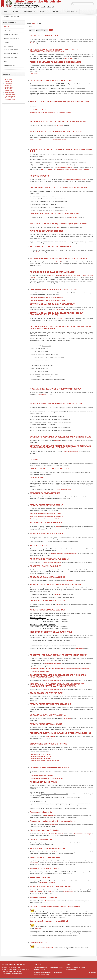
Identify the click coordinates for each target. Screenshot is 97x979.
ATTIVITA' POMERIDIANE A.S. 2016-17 (46, 505)
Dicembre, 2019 (10, 94)
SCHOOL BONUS (37, 478)
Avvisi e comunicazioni (40, 877)
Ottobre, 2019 (9, 98)
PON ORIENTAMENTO (39, 176)
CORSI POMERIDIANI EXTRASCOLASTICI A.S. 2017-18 (53, 289)
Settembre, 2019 (10, 99)
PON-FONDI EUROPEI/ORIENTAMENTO (75, 179)
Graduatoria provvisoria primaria (41, 758)
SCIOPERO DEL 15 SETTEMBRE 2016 (46, 523)
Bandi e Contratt (50, 736)
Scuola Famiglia (29, 11)
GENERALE (70, 167)
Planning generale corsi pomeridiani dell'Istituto (45, 519)
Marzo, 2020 (8, 90)
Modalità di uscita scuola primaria (44, 868)
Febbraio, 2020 (9, 92)
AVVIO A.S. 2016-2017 (39, 545)
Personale (55, 11)
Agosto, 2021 (9, 81)
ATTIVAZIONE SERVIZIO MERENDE (45, 493)
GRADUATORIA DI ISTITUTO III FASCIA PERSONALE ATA (54, 214)
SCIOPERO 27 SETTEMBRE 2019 (44, 36)
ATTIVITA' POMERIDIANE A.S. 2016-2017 (47, 533)
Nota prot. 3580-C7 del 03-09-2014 (41, 754)
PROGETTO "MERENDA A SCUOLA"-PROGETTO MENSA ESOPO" (58, 655)
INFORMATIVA (62, 167)
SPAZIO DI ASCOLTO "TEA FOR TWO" (46, 693)
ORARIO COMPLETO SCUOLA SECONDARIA (49, 469)
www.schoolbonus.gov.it (64, 489)
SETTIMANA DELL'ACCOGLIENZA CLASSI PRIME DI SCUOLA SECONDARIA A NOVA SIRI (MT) (56, 314)
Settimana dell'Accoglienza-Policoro (45, 857)
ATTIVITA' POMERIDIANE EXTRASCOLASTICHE (50, 704)
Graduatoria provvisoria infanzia (41, 756)
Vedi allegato (38, 928)
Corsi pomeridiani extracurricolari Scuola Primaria (45, 513)
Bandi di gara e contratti (71, 451)
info (50, 891)
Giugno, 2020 (9, 87)
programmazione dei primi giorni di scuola (63, 553)
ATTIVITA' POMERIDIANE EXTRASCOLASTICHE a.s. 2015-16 (56, 584)
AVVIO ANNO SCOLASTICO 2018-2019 (46, 231)
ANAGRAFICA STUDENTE (50, 112)
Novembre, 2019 (10, 96)
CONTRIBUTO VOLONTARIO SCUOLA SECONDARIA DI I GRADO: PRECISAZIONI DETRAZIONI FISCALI (58, 676)
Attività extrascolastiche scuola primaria (47, 848)
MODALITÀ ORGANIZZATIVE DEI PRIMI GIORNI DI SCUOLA (55, 389)
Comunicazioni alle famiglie (52, 562)
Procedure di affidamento (41, 812)
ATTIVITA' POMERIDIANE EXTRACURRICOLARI (50, 886)
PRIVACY (6, 42)
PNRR (5, 61)
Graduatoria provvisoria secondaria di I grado (45, 760)
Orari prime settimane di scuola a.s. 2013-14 (49, 921)
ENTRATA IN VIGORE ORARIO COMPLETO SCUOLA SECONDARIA (59, 258)
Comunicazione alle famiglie (83, 834)
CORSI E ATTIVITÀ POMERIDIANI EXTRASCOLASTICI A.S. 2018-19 (58, 188)
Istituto (15, 11)
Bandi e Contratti (49, 815)
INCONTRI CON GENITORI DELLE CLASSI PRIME (51, 632)
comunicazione (35, 862)
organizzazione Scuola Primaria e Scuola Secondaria (47, 778)
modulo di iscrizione (36, 891)
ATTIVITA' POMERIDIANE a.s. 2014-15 (46, 724)
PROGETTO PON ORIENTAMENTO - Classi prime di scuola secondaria (60, 101)
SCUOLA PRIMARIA (36, 140)
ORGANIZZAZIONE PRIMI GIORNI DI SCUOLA (49, 767)
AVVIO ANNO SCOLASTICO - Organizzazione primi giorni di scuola (59, 224)
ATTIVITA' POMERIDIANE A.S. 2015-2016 (47, 610)
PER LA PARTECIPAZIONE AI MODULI (77, 169)
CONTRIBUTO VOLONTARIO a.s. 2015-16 (47, 601)
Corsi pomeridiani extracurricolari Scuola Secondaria (46, 516)
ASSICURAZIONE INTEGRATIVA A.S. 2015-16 (49, 559)
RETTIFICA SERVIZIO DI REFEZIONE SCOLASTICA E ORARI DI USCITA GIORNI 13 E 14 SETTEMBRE (60, 327)
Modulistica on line (51, 901)
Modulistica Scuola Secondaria (43, 897)
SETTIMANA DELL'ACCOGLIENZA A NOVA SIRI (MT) (52, 304)
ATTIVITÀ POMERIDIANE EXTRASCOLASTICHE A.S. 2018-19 (56, 132)
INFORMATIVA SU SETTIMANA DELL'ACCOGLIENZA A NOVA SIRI (58, 122)
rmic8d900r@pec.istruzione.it (13, 973)
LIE (45, 109)
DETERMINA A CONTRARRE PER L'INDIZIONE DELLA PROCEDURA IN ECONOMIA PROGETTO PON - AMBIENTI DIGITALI (60, 447)
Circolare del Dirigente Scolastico (44, 830)
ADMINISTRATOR (9, 65)
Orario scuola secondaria (41, 839)
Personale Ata (59, 834)
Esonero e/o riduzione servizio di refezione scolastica (53, 821)
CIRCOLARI (7, 30)
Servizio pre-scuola (38, 942)
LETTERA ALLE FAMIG (37, 109)
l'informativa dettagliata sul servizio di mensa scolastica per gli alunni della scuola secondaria (60, 668)
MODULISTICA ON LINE (11, 34)
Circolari (33, 43)
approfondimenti (68, 891)
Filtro (51, 30)
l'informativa (40, 252)
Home (5, 11)
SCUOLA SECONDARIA (59, 140)
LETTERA (43, 169)
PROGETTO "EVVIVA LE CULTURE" (45, 566)
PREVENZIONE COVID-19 (11, 16)
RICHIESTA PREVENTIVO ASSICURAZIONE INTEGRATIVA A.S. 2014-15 (60, 733)
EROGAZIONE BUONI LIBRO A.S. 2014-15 (48, 715)
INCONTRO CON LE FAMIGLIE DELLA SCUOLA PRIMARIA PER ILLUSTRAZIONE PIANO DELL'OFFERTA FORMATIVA (57, 685)
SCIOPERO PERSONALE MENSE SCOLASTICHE (51, 80)
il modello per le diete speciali (40, 671)
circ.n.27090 (67, 718)
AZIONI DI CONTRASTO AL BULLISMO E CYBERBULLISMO (55, 62)
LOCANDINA (34, 74)
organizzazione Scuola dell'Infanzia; (42, 775)
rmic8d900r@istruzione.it (13, 971)
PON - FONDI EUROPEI (11, 50)
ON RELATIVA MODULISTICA (57, 169)
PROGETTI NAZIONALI (11, 54)
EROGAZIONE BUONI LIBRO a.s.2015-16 (47, 577)
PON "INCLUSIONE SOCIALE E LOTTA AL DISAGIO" (52, 272)
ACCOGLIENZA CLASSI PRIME (43, 782)
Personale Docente (48, 834)
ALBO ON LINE (8, 46)
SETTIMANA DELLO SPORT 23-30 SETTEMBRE (50, 247)
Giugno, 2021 (9, 83)
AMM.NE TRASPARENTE (11, 38)
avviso (58, 227)
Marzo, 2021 (8, 85)
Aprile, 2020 (8, 89)
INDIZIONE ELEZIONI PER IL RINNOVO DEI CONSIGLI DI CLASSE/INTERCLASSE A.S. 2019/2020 (54, 50)
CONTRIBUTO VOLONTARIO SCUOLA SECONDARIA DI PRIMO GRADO (60, 437)
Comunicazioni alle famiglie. (46, 882)
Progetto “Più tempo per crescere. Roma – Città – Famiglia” (55, 906)
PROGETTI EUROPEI (10, 58)
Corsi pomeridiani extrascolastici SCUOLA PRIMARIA (46, 297)
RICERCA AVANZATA (71, 11)
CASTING (34, 460)
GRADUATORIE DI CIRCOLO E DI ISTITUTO (48, 744)
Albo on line (68, 58)
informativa (59, 125)
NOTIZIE (6, 26)
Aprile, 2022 (8, 80)
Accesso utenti (92, 972)
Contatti (43, 11)
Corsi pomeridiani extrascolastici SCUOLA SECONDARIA (48, 300)
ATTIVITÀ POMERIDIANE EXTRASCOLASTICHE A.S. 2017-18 (56, 404)
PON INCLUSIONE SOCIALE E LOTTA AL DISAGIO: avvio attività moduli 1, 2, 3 (61, 150)
